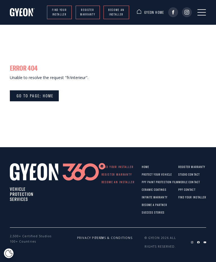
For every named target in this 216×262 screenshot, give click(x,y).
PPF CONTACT (181, 189)
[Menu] (201, 12)
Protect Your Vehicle (146, 174)
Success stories (146, 212)
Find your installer (59, 12)
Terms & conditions (99, 238)
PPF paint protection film (146, 182)
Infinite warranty (146, 197)
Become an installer (116, 12)
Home (145, 167)
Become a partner (146, 205)
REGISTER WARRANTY (87, 12)
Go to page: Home (34, 95)
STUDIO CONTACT (181, 174)
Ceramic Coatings (146, 189)
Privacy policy (81, 238)
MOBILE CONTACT (181, 182)
